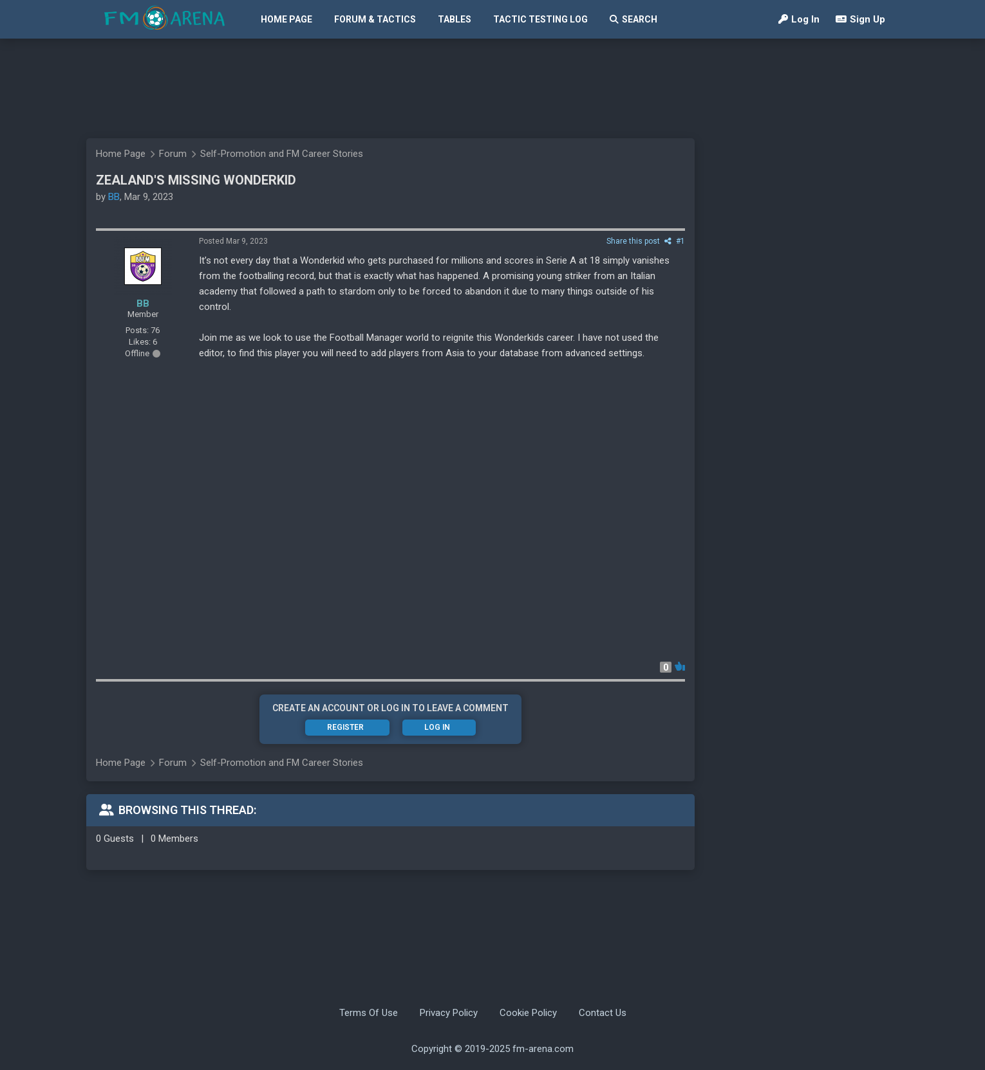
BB (114, 197)
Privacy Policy (449, 1013)
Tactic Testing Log (540, 19)
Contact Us (602, 1013)
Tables (454, 19)
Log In (799, 19)
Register (345, 727)
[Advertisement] (486, 88)
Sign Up (860, 19)
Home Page (286, 19)
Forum (173, 153)
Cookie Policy (528, 1013)
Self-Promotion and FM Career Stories (281, 153)
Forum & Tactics (375, 19)
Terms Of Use (368, 1013)
